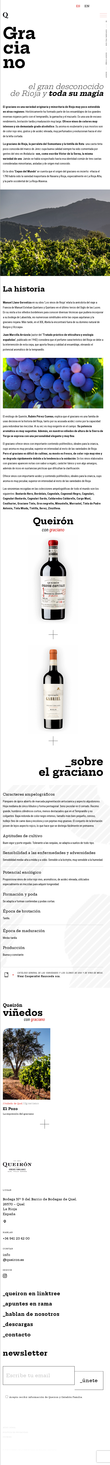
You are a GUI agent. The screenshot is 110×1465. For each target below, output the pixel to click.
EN (87, 6)
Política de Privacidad (15, 1432)
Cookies (7, 1437)
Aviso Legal (9, 1427)
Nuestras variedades (106, 37)
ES (78, 6)
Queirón (106, 75)
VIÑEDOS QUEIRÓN (106, 58)
